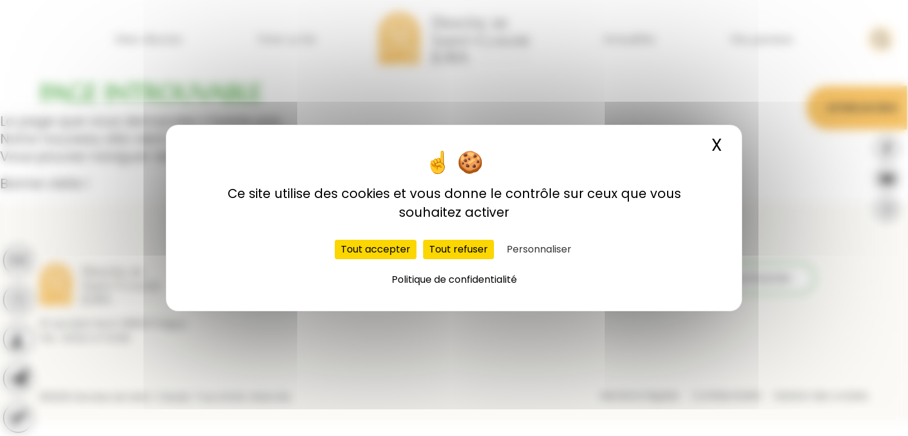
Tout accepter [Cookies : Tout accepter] (375, 249)
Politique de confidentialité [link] (454, 279)
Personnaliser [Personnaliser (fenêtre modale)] (539, 249)
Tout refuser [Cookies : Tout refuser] (458, 249)
